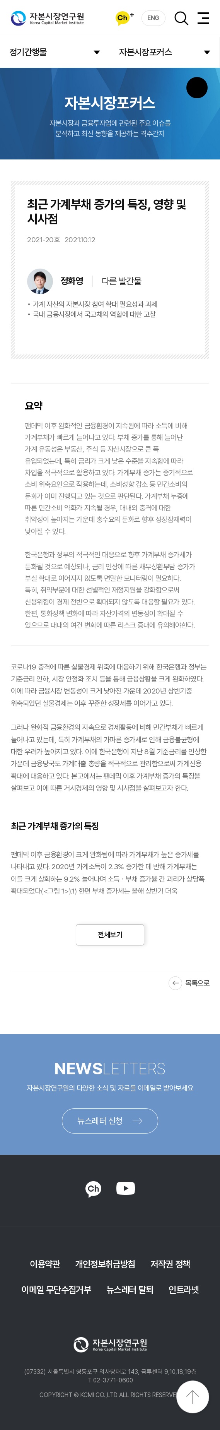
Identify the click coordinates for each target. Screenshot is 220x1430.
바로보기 (122, 334)
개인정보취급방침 (105, 1264)
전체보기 (110, 934)
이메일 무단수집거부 (56, 1289)
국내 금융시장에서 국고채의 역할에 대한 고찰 (94, 314)
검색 (181, 18)
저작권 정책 (170, 1264)
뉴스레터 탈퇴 (129, 1289)
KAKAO (93, 1190)
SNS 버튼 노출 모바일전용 (197, 87)
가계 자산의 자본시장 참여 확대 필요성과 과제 (95, 304)
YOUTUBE (125, 1188)
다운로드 (171, 334)
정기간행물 (28, 52)
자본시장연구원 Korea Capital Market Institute (47, 18)
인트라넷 (184, 1289)
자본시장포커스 (145, 52)
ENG (153, 18)
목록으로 (197, 983)
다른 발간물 (121, 281)
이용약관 (45, 1264)
